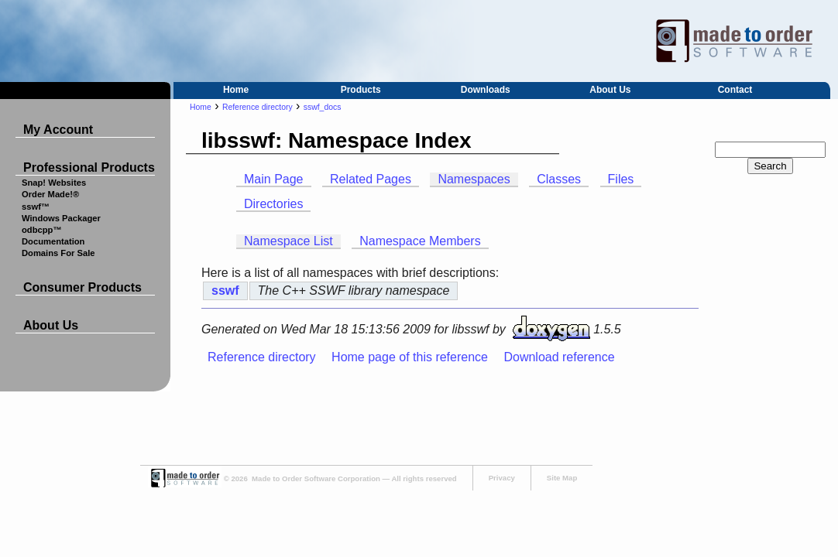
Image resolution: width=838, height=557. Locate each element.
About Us (609, 89)
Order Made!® (50, 194)
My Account (58, 129)
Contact (735, 89)
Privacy (502, 477)
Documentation (53, 241)
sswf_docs (323, 107)
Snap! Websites (54, 182)
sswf (225, 290)
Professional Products (89, 167)
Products (361, 89)
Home (236, 89)
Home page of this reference (409, 357)
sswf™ (36, 206)
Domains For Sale (58, 253)
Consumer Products (82, 287)
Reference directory (257, 107)
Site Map (562, 477)
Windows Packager (61, 218)
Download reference (558, 357)
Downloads (485, 89)
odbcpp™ (42, 229)
